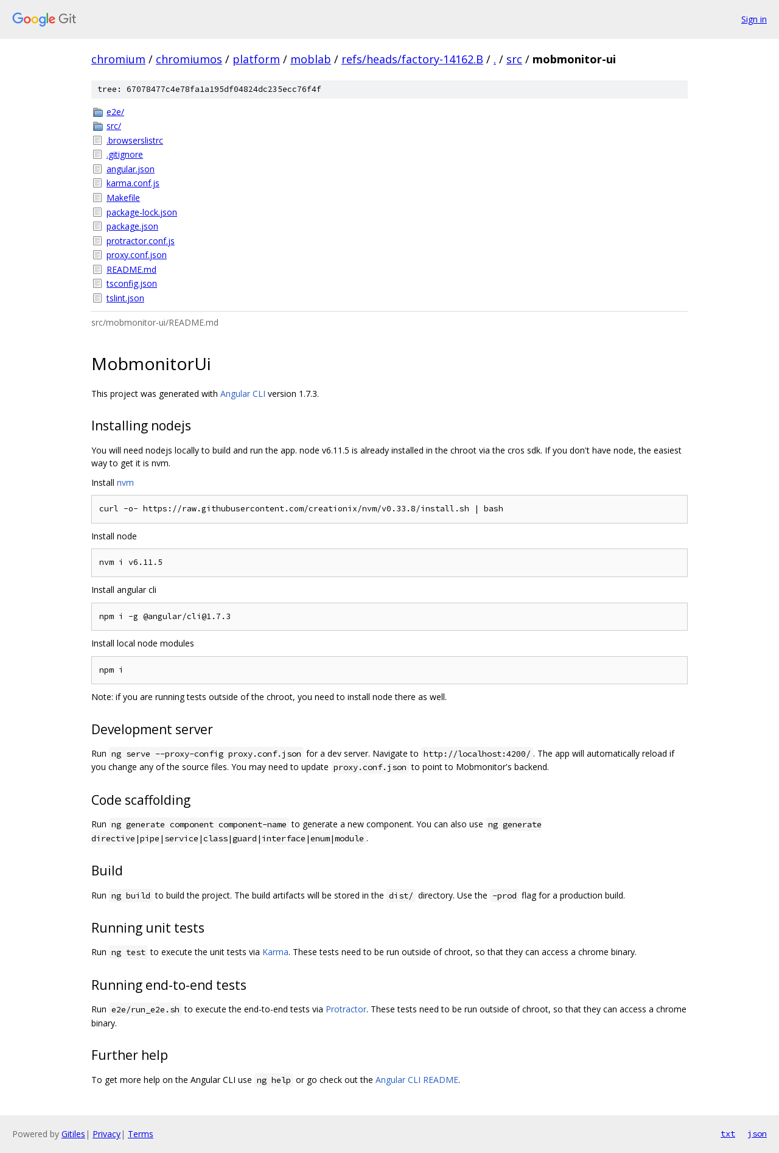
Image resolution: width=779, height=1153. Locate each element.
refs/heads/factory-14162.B (412, 59)
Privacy (107, 1134)
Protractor (346, 1009)
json (757, 1133)
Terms (140, 1134)
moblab (310, 59)
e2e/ (115, 111)
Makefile (123, 197)
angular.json (131, 169)
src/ (114, 125)
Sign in (754, 19)
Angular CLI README (417, 1079)
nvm (125, 482)
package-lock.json (142, 212)
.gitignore (125, 154)
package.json (132, 226)
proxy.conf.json (137, 255)
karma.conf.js (133, 183)
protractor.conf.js (141, 241)
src (514, 59)
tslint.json (125, 298)
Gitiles (73, 1134)
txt (728, 1133)
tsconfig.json (132, 283)
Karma (275, 952)
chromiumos (189, 59)
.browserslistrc (135, 140)
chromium (118, 59)
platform (256, 59)
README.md (131, 269)
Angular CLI (242, 393)
